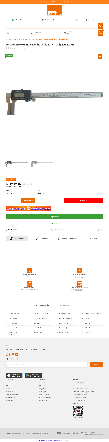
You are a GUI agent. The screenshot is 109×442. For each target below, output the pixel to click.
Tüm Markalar (64, 305)
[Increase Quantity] (16, 200)
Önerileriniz (92, 238)
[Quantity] (12, 200)
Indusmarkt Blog (10, 398)
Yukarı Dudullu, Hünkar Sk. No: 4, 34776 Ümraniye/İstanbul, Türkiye (25, 349)
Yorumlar (42, 238)
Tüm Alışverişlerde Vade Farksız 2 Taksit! (54, 2)
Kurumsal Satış (10, 383)
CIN (38, 190)
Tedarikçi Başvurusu (12, 395)
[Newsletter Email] (46, 364)
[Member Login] (65, 32)
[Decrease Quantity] (8, 200)
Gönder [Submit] (96, 365)
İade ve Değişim (44, 395)
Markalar (75, 403)
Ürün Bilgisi (17, 238)
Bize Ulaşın (42, 392)
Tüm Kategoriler (42, 305)
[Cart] (100, 33)
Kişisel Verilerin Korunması (81, 389)
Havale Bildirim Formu (79, 398)
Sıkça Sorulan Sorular (45, 398)
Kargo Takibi (43, 389)
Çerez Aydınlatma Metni (80, 395)
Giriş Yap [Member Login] (70, 32)
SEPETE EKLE (28, 200)
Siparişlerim (9, 392)
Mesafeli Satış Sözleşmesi (80, 383)
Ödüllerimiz (9, 400)
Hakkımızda (9, 386)
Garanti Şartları (77, 386)
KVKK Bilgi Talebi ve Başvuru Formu (83, 392)
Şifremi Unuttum (44, 386)
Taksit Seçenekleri (67, 238)
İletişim (8, 389)
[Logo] (54, 10)
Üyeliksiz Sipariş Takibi (79, 400)
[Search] (54, 26)
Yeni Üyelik (42, 383)
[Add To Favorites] (100, 56)
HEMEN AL (83, 200)
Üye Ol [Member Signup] (69, 33)
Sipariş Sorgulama (44, 400)
